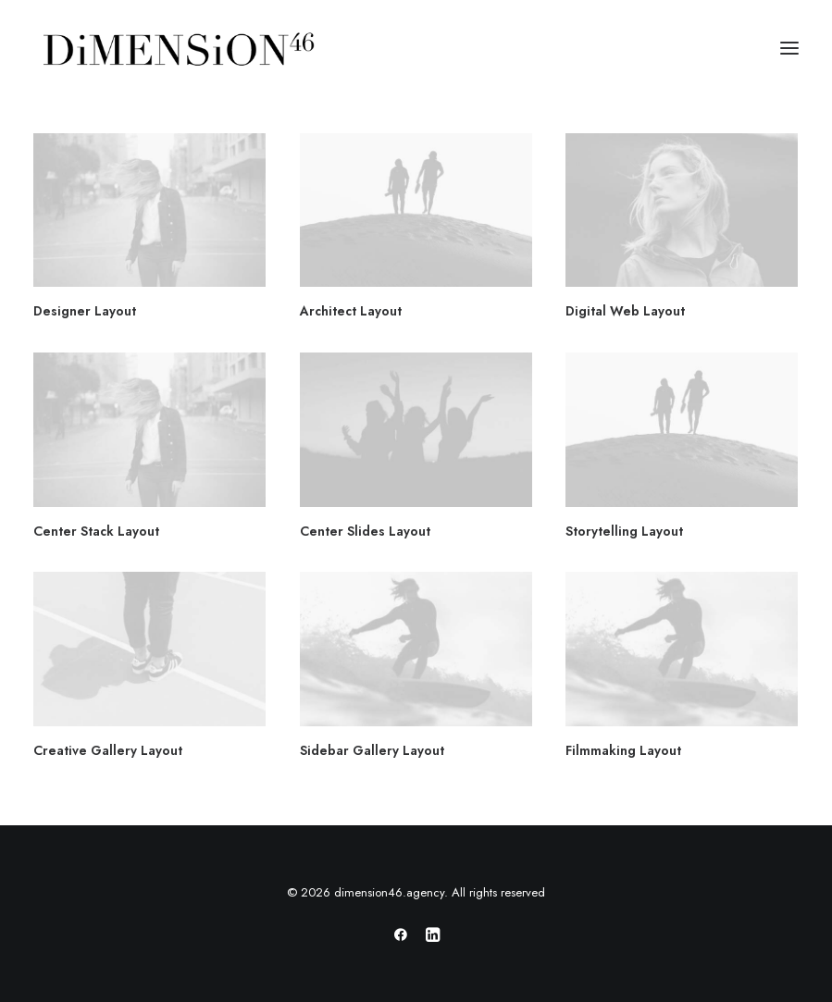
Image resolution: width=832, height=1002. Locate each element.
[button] (789, 48)
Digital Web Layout (625, 311)
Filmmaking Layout (623, 750)
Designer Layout (84, 311)
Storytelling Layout (624, 531)
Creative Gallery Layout (107, 750)
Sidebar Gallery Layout (372, 750)
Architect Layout (351, 311)
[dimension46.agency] (175, 48)
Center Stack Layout (96, 531)
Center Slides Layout (365, 531)
